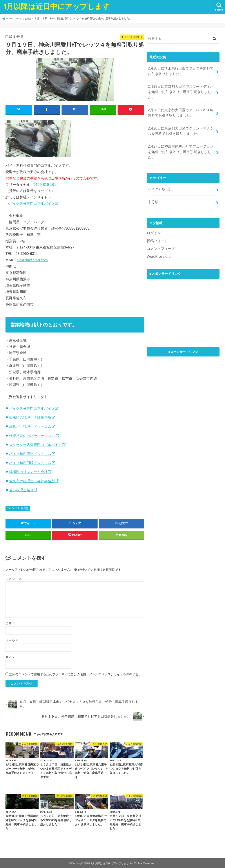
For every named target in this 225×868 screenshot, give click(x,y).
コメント (13, 578)
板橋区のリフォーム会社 (28, 471)
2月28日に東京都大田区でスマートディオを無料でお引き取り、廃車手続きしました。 (180, 86)
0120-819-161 (45, 184)
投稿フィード (157, 219)
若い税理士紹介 (21, 490)
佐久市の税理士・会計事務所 (32, 480)
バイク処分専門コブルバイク (32, 203)
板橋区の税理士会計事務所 (30, 417)
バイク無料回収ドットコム (30, 462)
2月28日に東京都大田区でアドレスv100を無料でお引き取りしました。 (180, 103)
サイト (10, 657)
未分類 (153, 181)
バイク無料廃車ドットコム (30, 453)
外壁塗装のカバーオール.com (32, 435)
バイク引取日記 (19, 508)
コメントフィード (160, 226)
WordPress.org (158, 233)
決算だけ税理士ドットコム (30, 426)
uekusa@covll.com (32, 259)
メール (12, 640)
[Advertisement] (180, 285)
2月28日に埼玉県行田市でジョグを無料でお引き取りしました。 (180, 70)
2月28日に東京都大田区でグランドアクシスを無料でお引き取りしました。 (180, 119)
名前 (10, 623)
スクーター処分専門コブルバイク (35, 444)
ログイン (153, 211)
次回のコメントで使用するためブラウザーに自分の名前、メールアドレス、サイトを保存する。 (75, 674)
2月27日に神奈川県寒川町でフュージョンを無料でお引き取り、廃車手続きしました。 (180, 136)
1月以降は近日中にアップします (57, 6)
